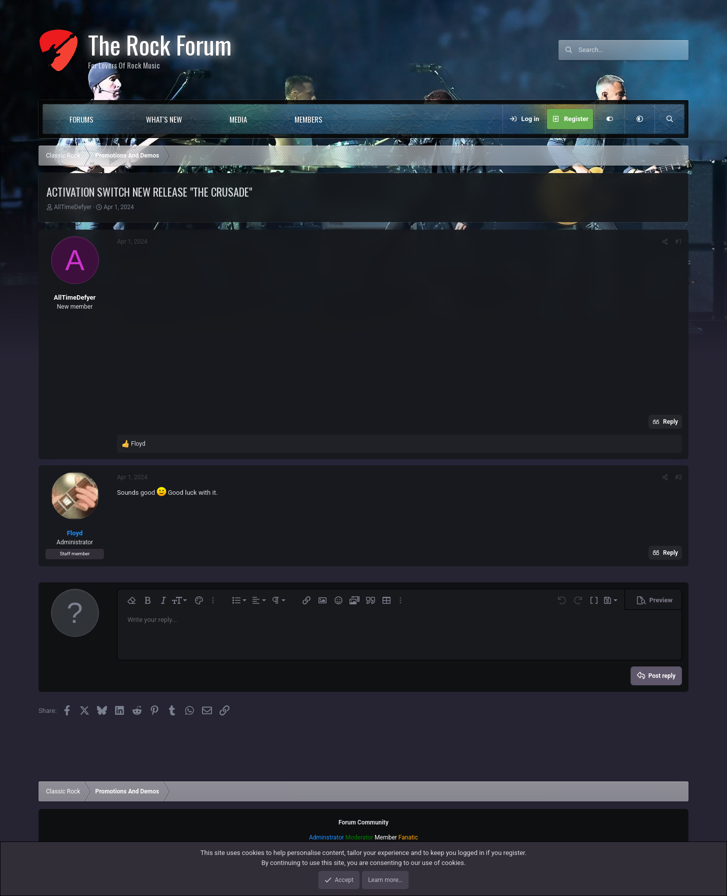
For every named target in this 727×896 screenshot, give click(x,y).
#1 (678, 241)
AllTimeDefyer (73, 207)
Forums (82, 119)
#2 (678, 477)
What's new (164, 119)
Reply (670, 421)
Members (308, 119)
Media (238, 119)
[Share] (665, 242)
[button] (114, 119)
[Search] (633, 50)
